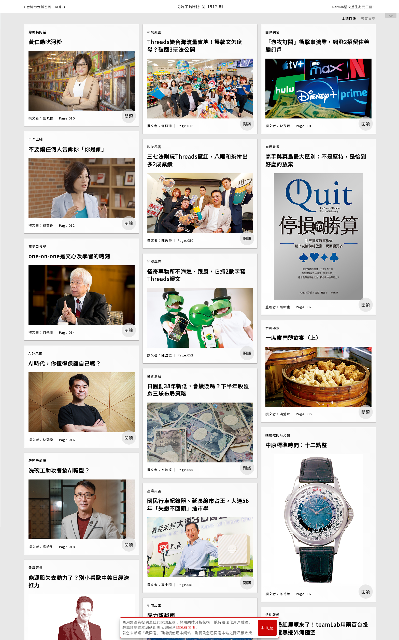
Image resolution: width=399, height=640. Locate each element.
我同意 (267, 627)
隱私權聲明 (185, 627)
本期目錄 (349, 18)
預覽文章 (368, 18)
